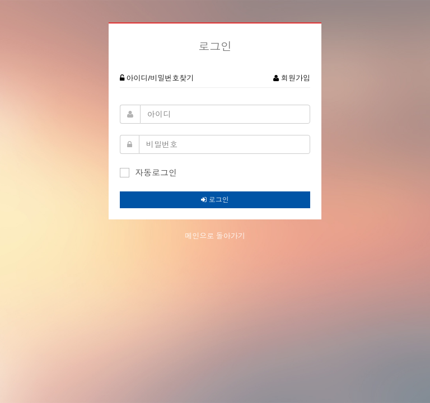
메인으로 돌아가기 (215, 236)
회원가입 (291, 78)
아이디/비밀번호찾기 (157, 78)
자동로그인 (148, 172)
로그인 (214, 200)
